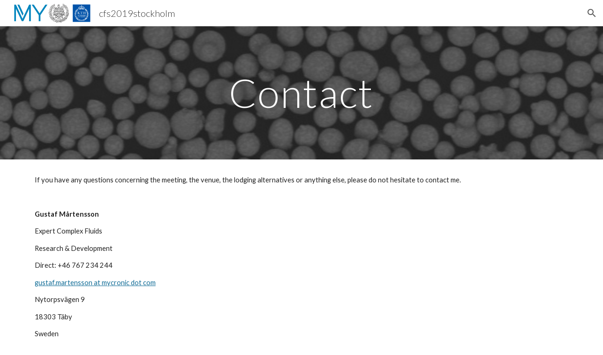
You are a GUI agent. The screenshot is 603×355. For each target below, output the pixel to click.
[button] (591, 13)
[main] (301, 92)
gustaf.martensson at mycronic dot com (95, 283)
